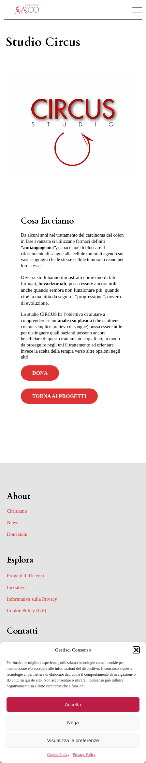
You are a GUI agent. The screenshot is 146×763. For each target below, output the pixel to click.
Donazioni (17, 534)
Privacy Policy (84, 754)
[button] (136, 650)
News (12, 522)
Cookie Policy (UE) (26, 610)
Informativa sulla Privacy (32, 599)
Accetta (73, 704)
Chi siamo (17, 511)
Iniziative (16, 587)
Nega (73, 722)
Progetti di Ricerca (25, 575)
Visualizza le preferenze (73, 740)
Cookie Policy (58, 754)
